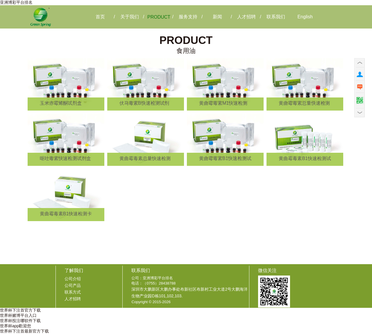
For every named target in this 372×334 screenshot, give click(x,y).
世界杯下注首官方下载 (20, 310)
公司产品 (73, 285)
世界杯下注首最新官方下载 (24, 331)
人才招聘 (73, 298)
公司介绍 (73, 278)
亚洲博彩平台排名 (16, 2)
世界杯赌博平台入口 (18, 315)
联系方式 (73, 292)
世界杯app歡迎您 (15, 326)
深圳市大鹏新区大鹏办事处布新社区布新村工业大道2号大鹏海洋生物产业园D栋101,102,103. (189, 292)
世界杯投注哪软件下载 (20, 320)
